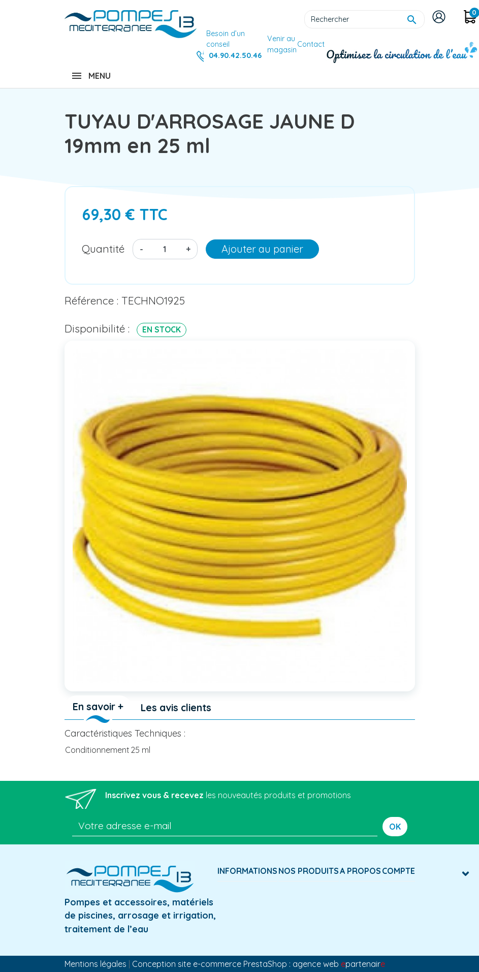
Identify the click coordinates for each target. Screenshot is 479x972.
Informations (247, 871)
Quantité (103, 248)
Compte (398, 871)
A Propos (360, 871)
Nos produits (308, 871)
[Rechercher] (364, 19)
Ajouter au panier (262, 248)
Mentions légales (95, 964)
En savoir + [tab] (98, 707)
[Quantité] (164, 249)
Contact (311, 44)
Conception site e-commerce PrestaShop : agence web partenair (258, 964)
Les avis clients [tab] (176, 708)
